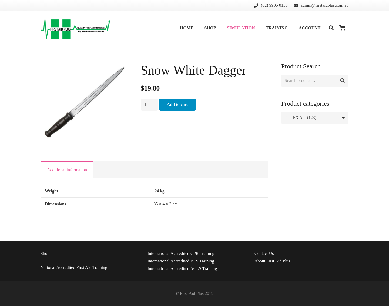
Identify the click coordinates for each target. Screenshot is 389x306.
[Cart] (342, 28)
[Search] (331, 28)
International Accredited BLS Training (180, 261)
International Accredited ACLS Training (182, 268)
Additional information (67, 170)
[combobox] (314, 118)
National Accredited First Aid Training (74, 267)
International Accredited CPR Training (180, 253)
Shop (45, 253)
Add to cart (177, 104)
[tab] (67, 169)
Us (264, 253)
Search (342, 81)
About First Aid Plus (272, 261)
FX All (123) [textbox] (300, 118)
